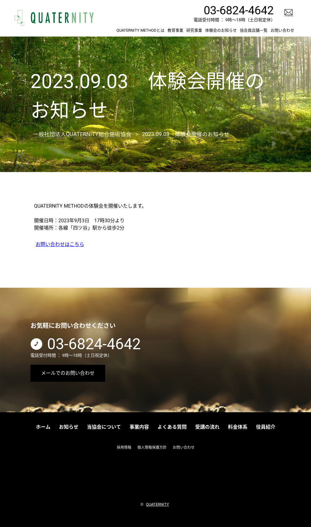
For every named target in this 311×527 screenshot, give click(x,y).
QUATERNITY (157, 504)
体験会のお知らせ (221, 30)
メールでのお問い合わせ (68, 373)
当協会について (104, 427)
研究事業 (194, 30)
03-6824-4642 (239, 10)
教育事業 (175, 30)
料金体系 (237, 427)
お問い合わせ (282, 30)
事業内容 (139, 427)
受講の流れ (207, 427)
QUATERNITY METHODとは (140, 30)
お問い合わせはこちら (60, 244)
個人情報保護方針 (152, 447)
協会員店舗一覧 (254, 30)
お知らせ (68, 427)
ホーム (43, 427)
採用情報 (124, 447)
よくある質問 (172, 427)
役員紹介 (265, 427)
